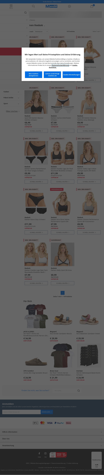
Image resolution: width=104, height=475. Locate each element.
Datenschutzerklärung (60, 65)
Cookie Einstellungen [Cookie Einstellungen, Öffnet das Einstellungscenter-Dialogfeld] (71, 75)
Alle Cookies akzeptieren (33, 75)
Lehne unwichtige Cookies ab (52, 75)
